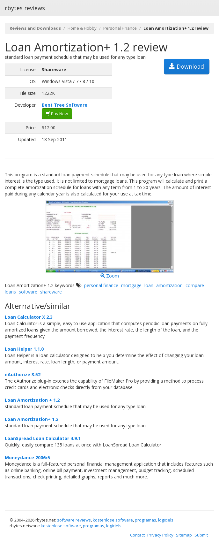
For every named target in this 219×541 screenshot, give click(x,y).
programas (145, 520)
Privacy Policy (160, 535)
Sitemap (184, 535)
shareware (51, 292)
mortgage (131, 285)
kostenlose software (113, 520)
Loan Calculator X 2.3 (29, 317)
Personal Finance (120, 28)
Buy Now (57, 114)
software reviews (74, 520)
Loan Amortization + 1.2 (32, 400)
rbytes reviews (25, 8)
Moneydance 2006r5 (27, 457)
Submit (201, 535)
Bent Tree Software (64, 105)
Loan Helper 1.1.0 (24, 349)
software (28, 292)
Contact (137, 535)
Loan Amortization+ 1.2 (31, 419)
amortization (169, 285)
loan (148, 285)
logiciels (165, 520)
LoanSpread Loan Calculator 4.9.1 (43, 438)
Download (186, 66)
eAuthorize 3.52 (22, 374)
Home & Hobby (82, 28)
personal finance (101, 285)
